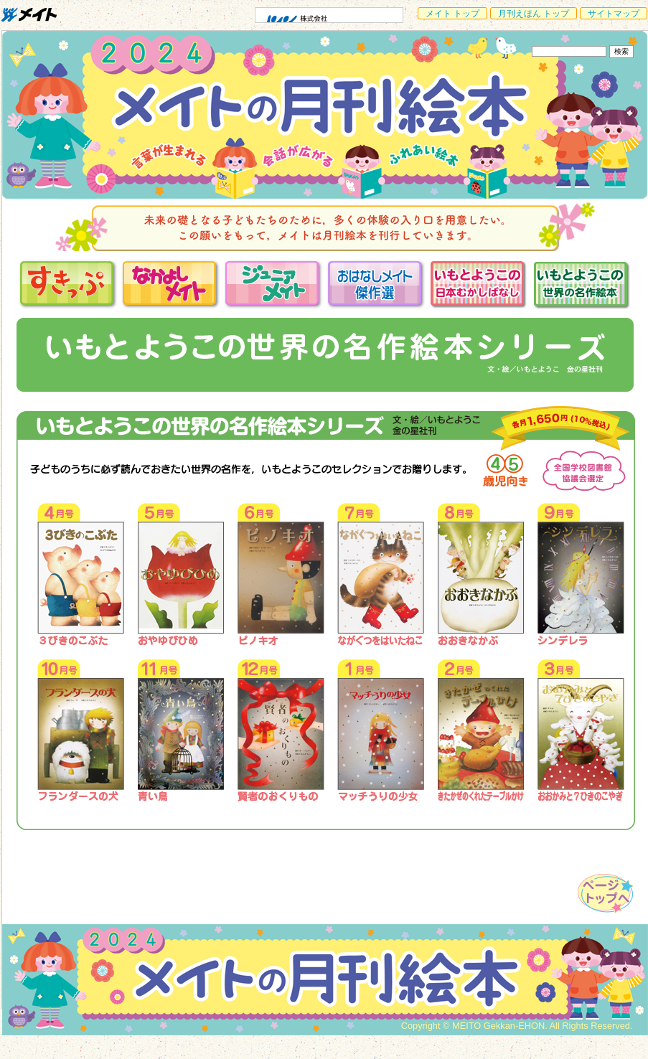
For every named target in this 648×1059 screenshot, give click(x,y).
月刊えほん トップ (533, 13)
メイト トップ (452, 13)
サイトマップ (613, 13)
